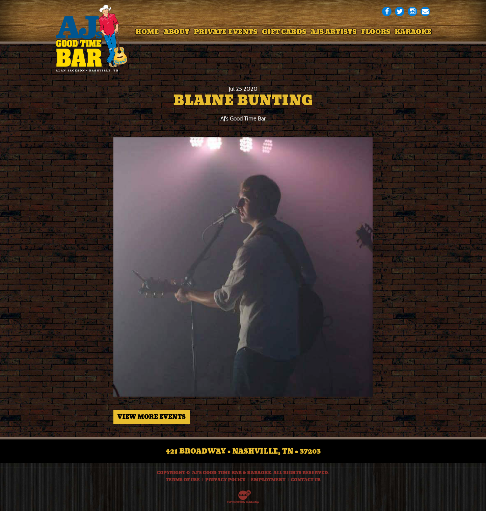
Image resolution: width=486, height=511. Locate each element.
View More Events (151, 417)
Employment (268, 480)
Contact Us (306, 480)
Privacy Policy (225, 480)
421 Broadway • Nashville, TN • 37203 (243, 451)
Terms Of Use (183, 480)
